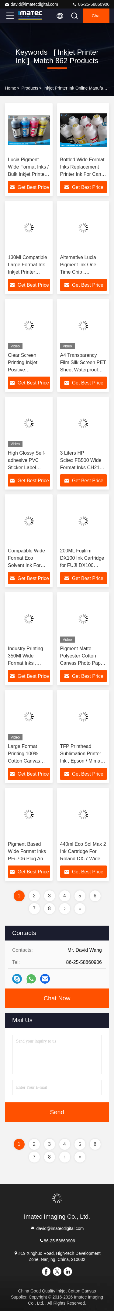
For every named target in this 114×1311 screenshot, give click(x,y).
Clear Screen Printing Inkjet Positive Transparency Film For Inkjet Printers (28, 370)
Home (10, 88)
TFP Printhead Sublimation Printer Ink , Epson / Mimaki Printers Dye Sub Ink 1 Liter (82, 761)
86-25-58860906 (90, 4)
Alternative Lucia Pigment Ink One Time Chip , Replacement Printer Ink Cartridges (82, 272)
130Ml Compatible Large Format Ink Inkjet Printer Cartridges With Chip (27, 272)
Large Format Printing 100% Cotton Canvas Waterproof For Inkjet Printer (24, 761)
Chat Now (57, 998)
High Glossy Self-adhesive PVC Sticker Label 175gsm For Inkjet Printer (27, 467)
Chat (96, 15)
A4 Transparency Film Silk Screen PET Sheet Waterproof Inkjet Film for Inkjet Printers (83, 370)
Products (30, 88)
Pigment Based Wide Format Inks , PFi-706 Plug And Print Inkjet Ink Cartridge (28, 859)
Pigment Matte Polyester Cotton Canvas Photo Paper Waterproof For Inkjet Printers (83, 663)
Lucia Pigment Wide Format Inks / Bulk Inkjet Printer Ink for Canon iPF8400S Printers (28, 174)
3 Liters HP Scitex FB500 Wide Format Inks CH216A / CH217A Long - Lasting (82, 467)
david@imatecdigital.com (31, 4)
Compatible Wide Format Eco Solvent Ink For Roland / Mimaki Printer (26, 565)
